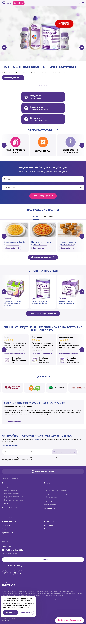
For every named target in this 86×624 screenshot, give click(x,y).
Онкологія (48, 483)
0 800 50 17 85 (12, 550)
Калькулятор (49, 521)
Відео (51, 217)
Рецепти (36, 217)
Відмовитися (26, 612)
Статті (44, 217)
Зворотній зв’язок (43, 560)
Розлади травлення (11, 493)
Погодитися (10, 612)
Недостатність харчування (14, 500)
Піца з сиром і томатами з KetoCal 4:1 (43, 243)
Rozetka (36, 440)
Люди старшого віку (52, 501)
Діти (3, 483)
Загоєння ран (51, 497)
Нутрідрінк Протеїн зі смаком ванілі (19, 360)
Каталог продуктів (9, 521)
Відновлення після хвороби (56, 491)
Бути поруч (7, 533)
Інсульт (5, 504)
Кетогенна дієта (50, 508)
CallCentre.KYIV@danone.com (19, 566)
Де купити (6, 525)
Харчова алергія (10, 490)
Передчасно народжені (13, 497)
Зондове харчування (10, 507)
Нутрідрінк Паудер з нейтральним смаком (72, 360)
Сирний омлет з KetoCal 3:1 (14, 243)
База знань (48, 525)
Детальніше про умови (10, 445)
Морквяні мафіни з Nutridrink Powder (67, 243)
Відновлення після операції (56, 494)
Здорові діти (9, 487)
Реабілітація (48, 487)
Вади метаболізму (51, 505)
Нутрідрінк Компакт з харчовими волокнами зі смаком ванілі (44, 360)
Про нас (47, 529)
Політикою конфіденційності (23, 460)
